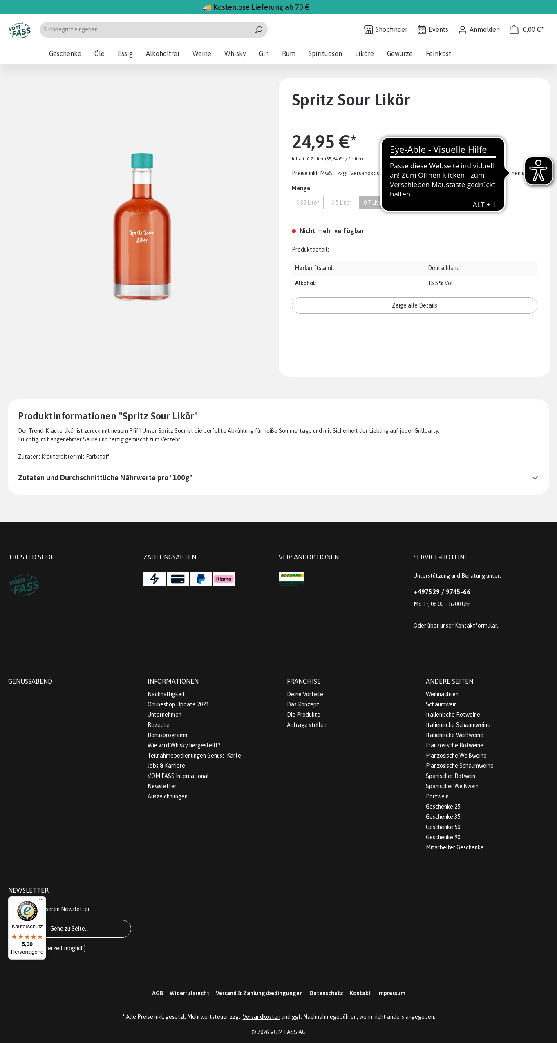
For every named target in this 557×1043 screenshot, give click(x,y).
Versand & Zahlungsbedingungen (259, 993)
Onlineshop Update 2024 (178, 704)
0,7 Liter (374, 202)
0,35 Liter (307, 202)
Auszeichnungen (168, 796)
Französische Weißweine (456, 755)
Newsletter (162, 786)
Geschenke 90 (443, 837)
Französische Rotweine (454, 745)
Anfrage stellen (307, 725)
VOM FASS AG (288, 1032)
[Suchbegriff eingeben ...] (144, 29)
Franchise (304, 681)
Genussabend (30, 681)
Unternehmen (164, 714)
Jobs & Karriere (166, 765)
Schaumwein (441, 704)
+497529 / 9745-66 (442, 591)
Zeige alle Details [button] (414, 305)
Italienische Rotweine (453, 714)
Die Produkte (303, 714)
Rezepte (159, 725)
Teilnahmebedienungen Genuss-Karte (194, 755)
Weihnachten (442, 694)
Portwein (437, 796)
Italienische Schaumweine (458, 725)
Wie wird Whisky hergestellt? (184, 745)
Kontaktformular (476, 625)
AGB (157, 993)
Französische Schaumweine (460, 765)
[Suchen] (258, 29)
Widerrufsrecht (189, 993)
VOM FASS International (178, 776)
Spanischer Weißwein (452, 786)
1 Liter (404, 202)
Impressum (391, 993)
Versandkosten (261, 1017)
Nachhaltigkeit (166, 694)
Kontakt (360, 993)
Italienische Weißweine (454, 735)
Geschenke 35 (443, 816)
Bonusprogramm (168, 735)
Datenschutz (326, 993)
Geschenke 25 (443, 806)
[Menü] (41, 901)
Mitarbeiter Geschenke (455, 847)
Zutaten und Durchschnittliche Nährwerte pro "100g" (105, 477)
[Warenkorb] (527, 30)
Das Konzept (303, 704)
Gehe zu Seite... (69, 928)
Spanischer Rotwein (450, 776)
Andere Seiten (449, 681)
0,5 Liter (341, 202)
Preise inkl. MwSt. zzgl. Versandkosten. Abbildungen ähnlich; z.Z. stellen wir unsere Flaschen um (410, 173)
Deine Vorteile (305, 694)
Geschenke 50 (443, 827)
